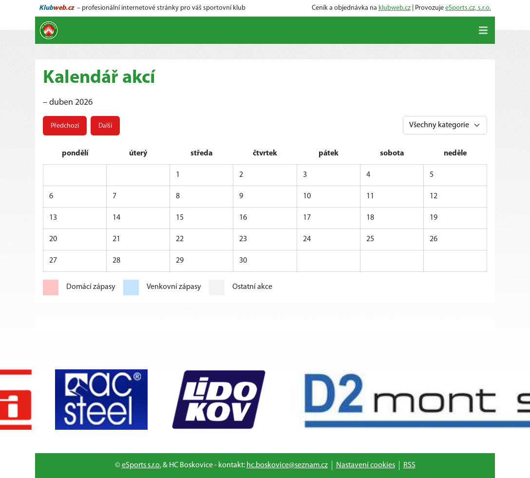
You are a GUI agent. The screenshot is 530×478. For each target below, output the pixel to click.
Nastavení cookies (365, 465)
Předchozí (65, 126)
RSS (409, 465)
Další (105, 126)
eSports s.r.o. (141, 465)
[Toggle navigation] (483, 30)
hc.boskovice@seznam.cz (287, 465)
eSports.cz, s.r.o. (468, 8)
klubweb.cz (395, 8)
